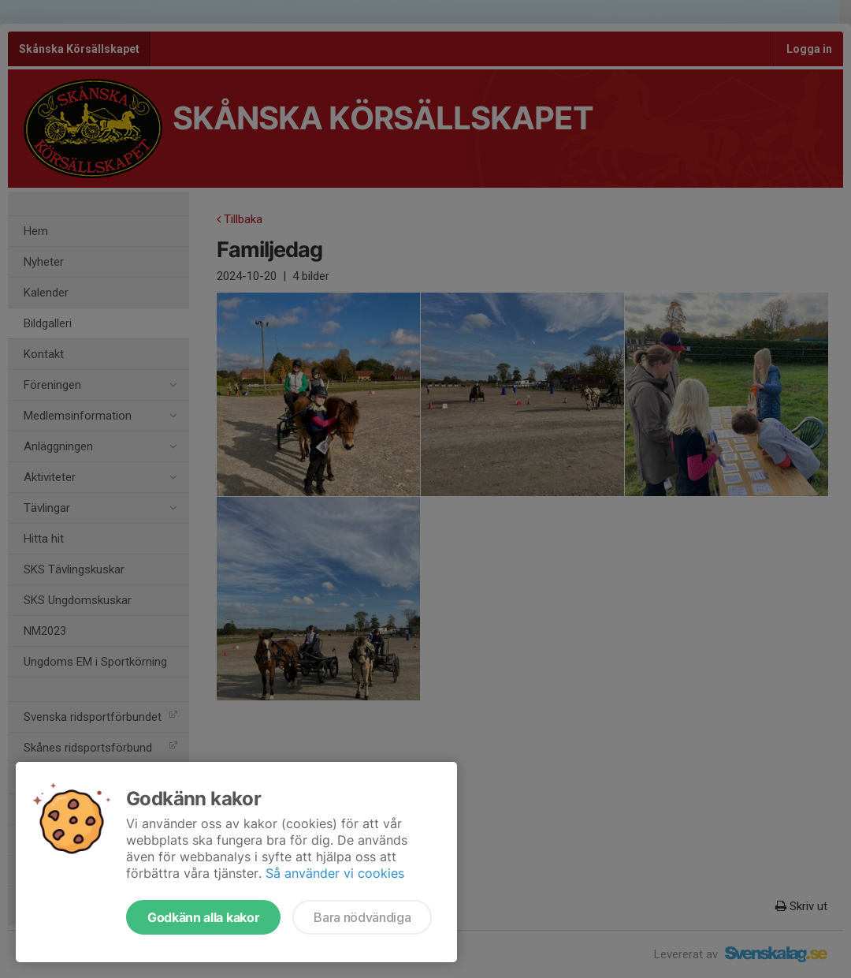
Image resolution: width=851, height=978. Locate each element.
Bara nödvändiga (362, 917)
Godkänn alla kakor (203, 917)
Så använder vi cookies (335, 873)
